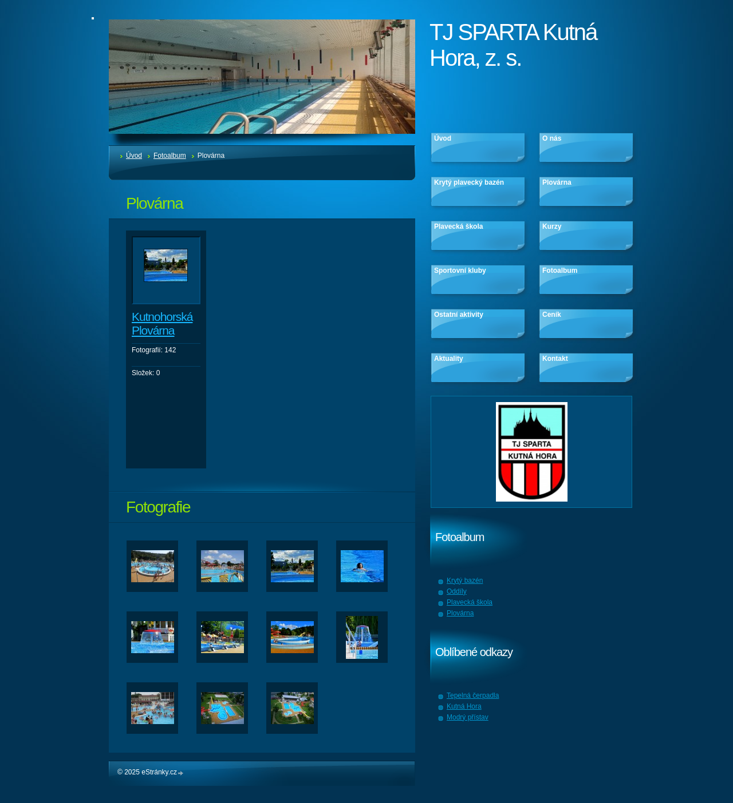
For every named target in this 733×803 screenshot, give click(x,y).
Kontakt (555, 359)
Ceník (551, 315)
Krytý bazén (465, 581)
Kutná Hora (464, 706)
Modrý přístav (467, 717)
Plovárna (557, 182)
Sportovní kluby (460, 271)
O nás (551, 138)
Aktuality (448, 359)
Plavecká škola (458, 226)
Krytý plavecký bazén (469, 182)
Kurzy (551, 226)
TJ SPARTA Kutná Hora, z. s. (513, 44)
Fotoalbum (169, 156)
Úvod (134, 156)
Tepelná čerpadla (473, 695)
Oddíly (457, 591)
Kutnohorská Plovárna (162, 323)
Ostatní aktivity (458, 315)
